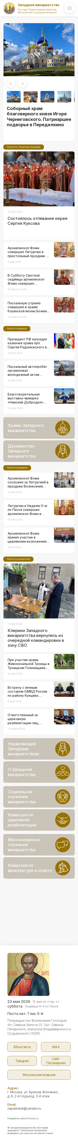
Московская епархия (39, 1075)
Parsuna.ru (33, 1118)
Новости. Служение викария (23, 146)
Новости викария (17, 467)
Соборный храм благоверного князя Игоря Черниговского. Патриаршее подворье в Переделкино (39, 116)
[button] (11, 84)
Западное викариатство (38, 5)
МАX (56, 1047)
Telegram (22, 1061)
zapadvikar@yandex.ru (24, 1108)
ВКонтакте (22, 1047)
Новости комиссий (18, 559)
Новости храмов (17, 328)
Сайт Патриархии (55, 1061)
